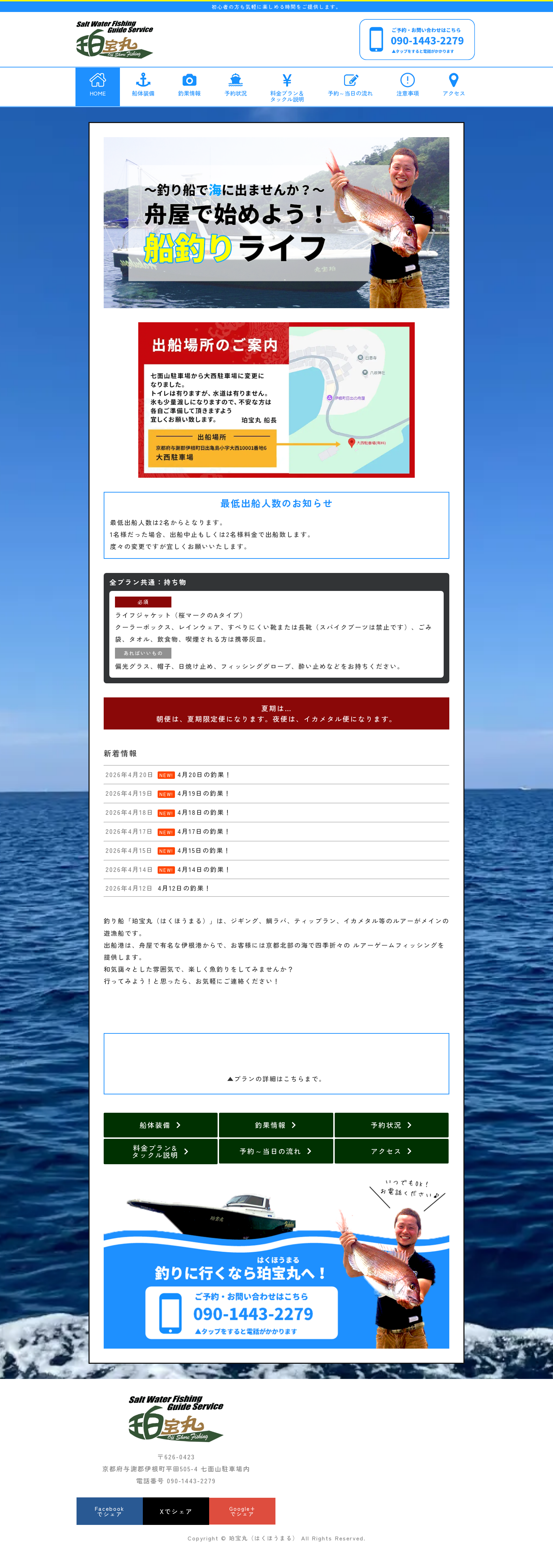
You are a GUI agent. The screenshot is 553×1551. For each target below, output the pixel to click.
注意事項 (407, 83)
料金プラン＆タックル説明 (287, 86)
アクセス (454, 83)
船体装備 (143, 83)
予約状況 (235, 83)
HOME (97, 83)
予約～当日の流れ (350, 83)
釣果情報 (189, 83)
